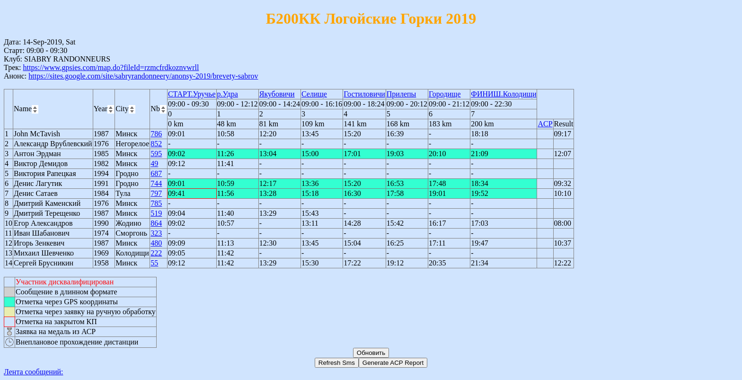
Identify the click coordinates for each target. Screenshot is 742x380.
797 (156, 193)
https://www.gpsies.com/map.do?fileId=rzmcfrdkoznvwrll (111, 67)
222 (156, 253)
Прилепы (401, 94)
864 (156, 223)
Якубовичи (277, 94)
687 (156, 173)
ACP (545, 124)
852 (156, 144)
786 (156, 134)
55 (154, 263)
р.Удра (227, 94)
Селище (314, 94)
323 (156, 233)
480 (156, 243)
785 (156, 203)
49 (154, 163)
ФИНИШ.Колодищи (503, 94)
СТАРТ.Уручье (192, 94)
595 (156, 154)
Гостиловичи (364, 94)
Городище (445, 94)
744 (156, 183)
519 (156, 213)
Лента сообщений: (33, 372)
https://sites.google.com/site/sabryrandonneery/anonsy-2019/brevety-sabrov (143, 76)
